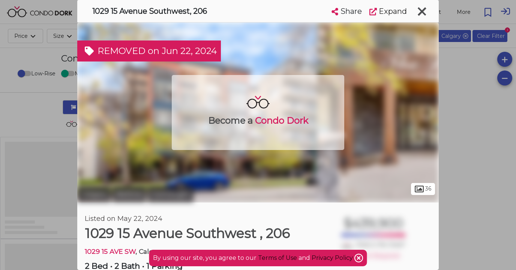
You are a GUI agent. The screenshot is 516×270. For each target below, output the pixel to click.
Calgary (94, 194)
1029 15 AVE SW (110, 251)
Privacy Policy (333, 257)
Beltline (129, 194)
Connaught (171, 194)
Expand (388, 11)
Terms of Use (277, 257)
